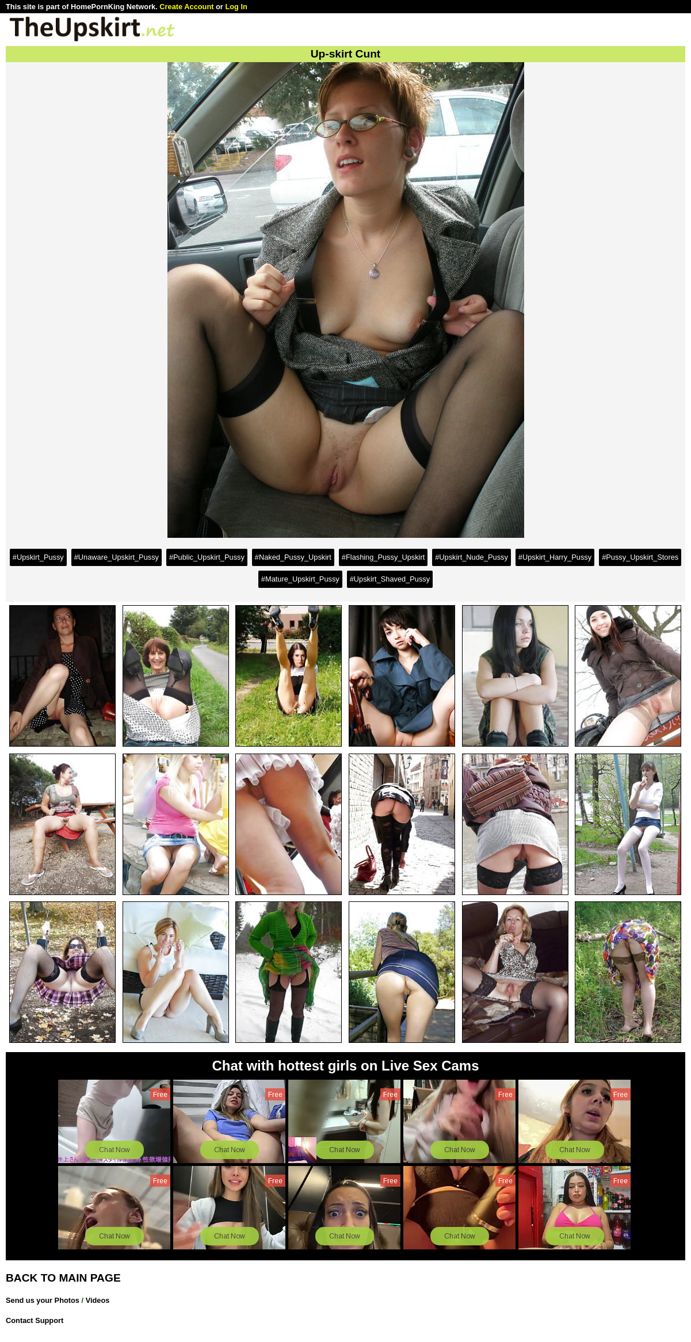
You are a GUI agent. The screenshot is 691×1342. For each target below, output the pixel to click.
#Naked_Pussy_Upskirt (293, 557)
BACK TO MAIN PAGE (63, 1278)
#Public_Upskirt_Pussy (207, 557)
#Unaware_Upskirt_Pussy (116, 557)
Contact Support (34, 1320)
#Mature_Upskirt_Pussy (300, 579)
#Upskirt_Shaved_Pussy (390, 579)
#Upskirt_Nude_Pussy (471, 557)
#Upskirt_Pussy (38, 557)
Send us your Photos (42, 1300)
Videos (98, 1300)
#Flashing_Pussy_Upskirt (383, 557)
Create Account (186, 6)
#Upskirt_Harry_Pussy (554, 557)
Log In (236, 6)
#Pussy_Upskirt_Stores (640, 557)
